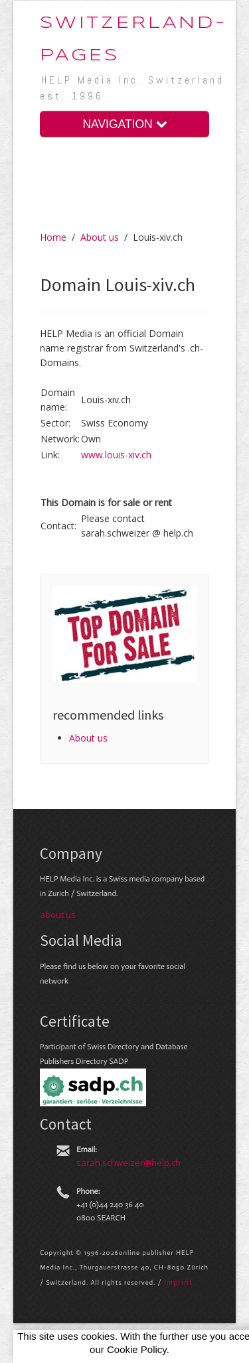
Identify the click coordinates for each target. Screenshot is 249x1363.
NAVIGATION (124, 124)
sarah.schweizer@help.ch (128, 1163)
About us (99, 237)
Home (53, 237)
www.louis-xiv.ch (116, 454)
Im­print (178, 1282)
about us (58, 915)
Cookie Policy (137, 1349)
